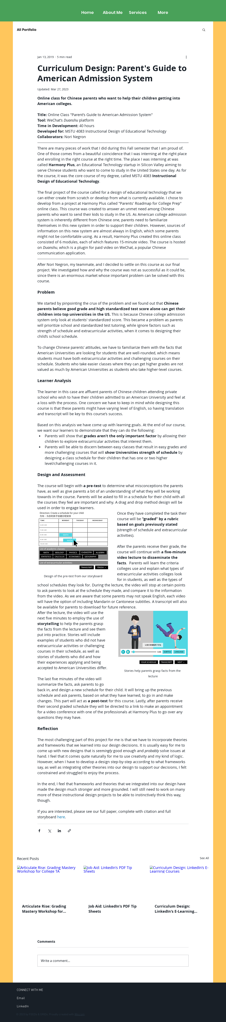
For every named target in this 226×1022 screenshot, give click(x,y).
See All (204, 858)
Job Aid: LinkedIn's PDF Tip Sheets (112, 909)
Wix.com (80, 1014)
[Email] (20, 998)
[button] (204, 29)
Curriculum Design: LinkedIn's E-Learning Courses (174, 909)
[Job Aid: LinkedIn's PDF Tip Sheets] (113, 882)
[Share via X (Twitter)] (49, 831)
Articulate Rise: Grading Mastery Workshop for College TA (44, 909)
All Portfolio (26, 30)
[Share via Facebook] (39, 831)
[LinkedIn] (22, 1006)
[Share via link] (69, 831)
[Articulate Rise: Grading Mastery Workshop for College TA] (46, 882)
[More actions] (186, 56)
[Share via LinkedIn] (59, 831)
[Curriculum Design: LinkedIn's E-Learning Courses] (179, 882)
